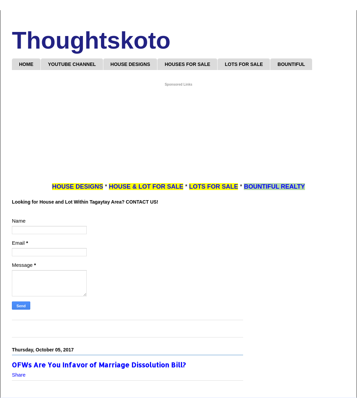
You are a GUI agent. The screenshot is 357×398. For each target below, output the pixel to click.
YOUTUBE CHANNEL (72, 64)
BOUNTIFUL (291, 64)
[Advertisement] (178, 135)
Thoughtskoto (91, 40)
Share (19, 375)
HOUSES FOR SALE (187, 64)
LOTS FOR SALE (244, 64)
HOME (26, 64)
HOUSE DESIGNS (130, 64)
